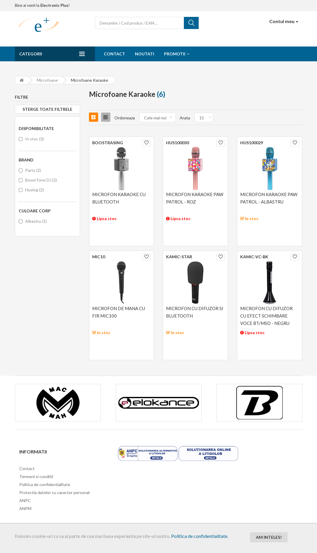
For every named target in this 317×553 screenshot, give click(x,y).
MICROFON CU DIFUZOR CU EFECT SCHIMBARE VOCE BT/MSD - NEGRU (266, 316)
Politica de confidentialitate (199, 536)
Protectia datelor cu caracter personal (54, 492)
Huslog (34, 189)
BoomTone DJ (41, 179)
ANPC (25, 500)
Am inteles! (269, 537)
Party (33, 170)
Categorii (30, 53)
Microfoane (47, 80)
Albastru (36, 221)
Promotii (174, 53)
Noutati (144, 53)
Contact (114, 53)
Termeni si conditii (36, 476)
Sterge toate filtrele (47, 109)
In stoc (34, 138)
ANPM (25, 508)
